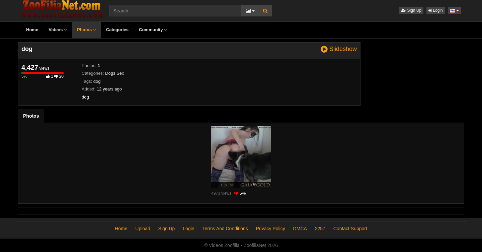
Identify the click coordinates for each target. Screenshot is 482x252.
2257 (320, 228)
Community (153, 29)
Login (435, 10)
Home (32, 29)
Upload (142, 228)
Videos (58, 29)
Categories (117, 29)
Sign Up (411, 10)
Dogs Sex (114, 73)
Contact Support (350, 228)
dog (97, 81)
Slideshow (339, 49)
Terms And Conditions (225, 228)
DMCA (300, 228)
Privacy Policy (270, 228)
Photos (86, 29)
